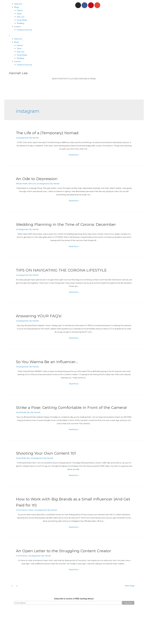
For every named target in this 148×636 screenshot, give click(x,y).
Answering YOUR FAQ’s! (43, 321)
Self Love (21, 17)
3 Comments (21, 568)
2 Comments (21, 522)
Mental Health (22, 183)
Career (32, 522)
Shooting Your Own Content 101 (52, 465)
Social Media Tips (23, 424)
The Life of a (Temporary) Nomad (54, 132)
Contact (17, 26)
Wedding (21, 23)
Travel (19, 14)
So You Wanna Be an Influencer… (54, 367)
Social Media (22, 20)
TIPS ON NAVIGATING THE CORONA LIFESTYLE (71, 276)
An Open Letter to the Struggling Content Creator (73, 562)
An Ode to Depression (41, 178)
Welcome (18, 4)
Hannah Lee (19, 73)
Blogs (16, 7)
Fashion (20, 10)
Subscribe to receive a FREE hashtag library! (74, 611)
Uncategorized (22, 138)
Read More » (74, 155)
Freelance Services (25, 30)
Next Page (129, 598)
